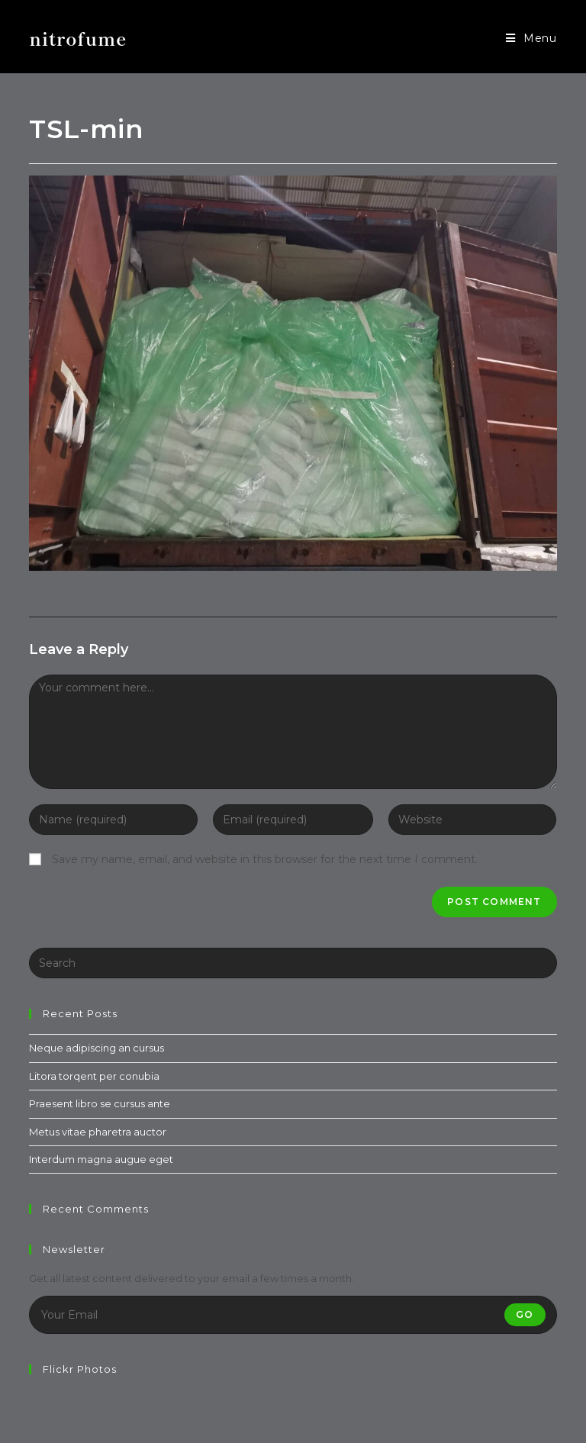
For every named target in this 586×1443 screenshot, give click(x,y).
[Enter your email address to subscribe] (292, 1315)
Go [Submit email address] (524, 1314)
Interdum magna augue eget (101, 1159)
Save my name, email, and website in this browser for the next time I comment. (265, 859)
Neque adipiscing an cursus (96, 1048)
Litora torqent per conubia (94, 1076)
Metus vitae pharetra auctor (97, 1132)
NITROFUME (78, 37)
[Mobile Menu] (531, 38)
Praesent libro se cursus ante (99, 1103)
